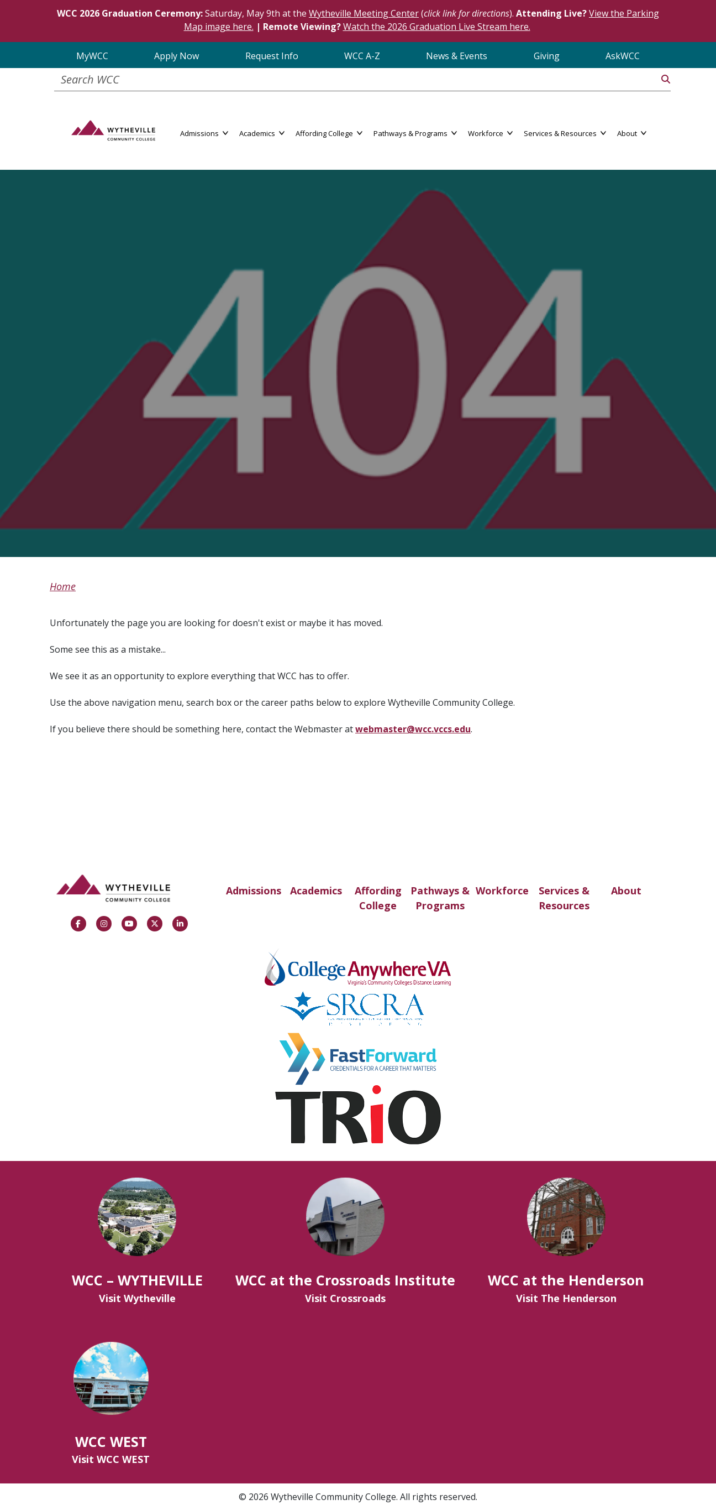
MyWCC (92, 56)
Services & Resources (564, 898)
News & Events (456, 56)
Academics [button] (262, 132)
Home (63, 586)
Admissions (253, 890)
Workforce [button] (490, 132)
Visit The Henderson (566, 1298)
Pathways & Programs (440, 898)
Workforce (502, 890)
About (626, 890)
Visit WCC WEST (111, 1459)
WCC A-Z (362, 56)
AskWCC (623, 56)
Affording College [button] (329, 132)
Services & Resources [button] (565, 132)
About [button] (631, 132)
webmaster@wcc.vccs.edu (413, 729)
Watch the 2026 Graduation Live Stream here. (436, 26)
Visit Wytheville (137, 1298)
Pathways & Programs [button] (415, 132)
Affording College (378, 898)
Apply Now (176, 56)
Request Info (271, 56)
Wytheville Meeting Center (364, 13)
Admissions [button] (204, 132)
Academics (316, 890)
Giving (547, 56)
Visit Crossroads (345, 1298)
